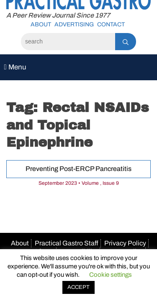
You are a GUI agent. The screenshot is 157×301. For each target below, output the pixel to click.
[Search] (68, 41)
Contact (111, 24)
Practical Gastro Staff (66, 243)
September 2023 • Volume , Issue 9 (79, 183)
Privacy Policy (125, 243)
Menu (15, 67)
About (41, 24)
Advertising (74, 24)
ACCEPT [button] (78, 287)
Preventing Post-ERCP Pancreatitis (78, 168)
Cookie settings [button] (110, 274)
